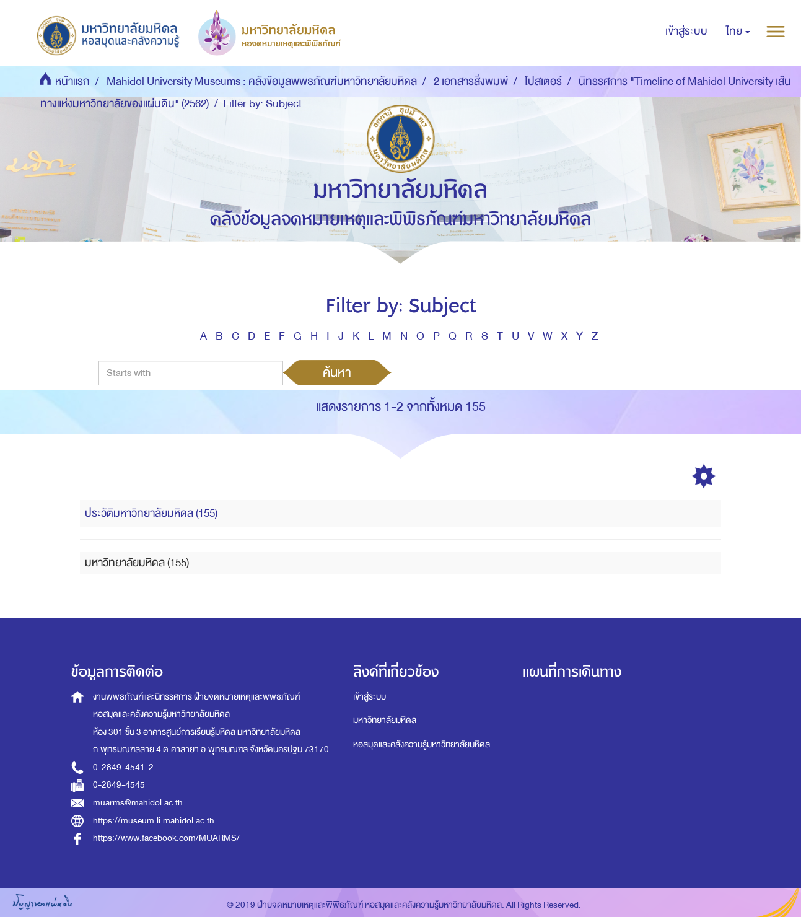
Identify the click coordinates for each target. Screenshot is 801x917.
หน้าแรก (72, 81)
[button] (738, 31)
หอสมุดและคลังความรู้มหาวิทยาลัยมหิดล (421, 744)
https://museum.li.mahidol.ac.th (153, 820)
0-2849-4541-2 (123, 767)
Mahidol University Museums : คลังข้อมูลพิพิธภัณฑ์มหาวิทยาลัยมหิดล (262, 81)
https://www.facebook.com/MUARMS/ (166, 838)
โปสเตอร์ (543, 81)
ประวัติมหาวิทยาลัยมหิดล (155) (151, 513)
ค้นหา (337, 372)
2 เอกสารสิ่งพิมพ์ (471, 81)
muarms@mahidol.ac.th (138, 802)
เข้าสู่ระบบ (369, 696)
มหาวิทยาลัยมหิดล (384, 720)
